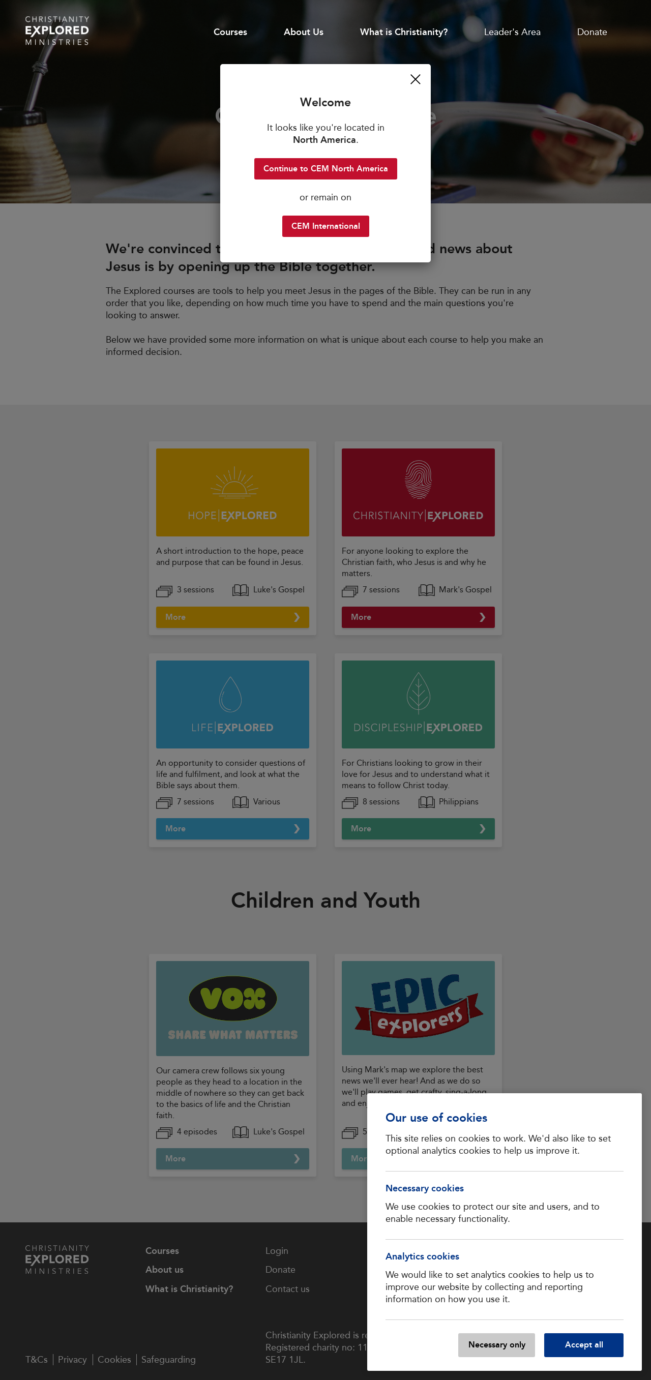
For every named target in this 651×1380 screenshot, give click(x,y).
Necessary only (496, 1344)
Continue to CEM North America (325, 168)
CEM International (325, 226)
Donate (592, 32)
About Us (303, 32)
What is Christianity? (404, 32)
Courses (230, 32)
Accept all (584, 1344)
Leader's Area (512, 32)
